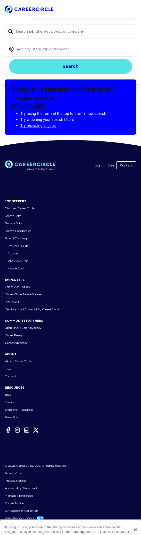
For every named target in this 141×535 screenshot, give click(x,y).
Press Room (13, 417)
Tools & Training (16, 238)
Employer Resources (19, 409)
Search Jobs (13, 216)
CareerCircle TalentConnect (24, 294)
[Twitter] (35, 430)
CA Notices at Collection (21, 510)
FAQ (8, 368)
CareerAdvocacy (16, 343)
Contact (126, 165)
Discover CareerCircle (19, 208)
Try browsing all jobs (38, 125)
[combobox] (70, 49)
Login (98, 165)
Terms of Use (13, 473)
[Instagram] (17, 430)
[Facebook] (8, 430)
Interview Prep (18, 261)
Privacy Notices (15, 480)
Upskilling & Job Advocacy (23, 328)
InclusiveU (12, 302)
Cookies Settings (16, 495)
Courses (13, 253)
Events (9, 402)
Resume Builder (19, 246)
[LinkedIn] (26, 430)
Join (111, 165)
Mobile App (16, 268)
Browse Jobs (13, 223)
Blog (8, 394)
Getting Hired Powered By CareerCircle (32, 309)
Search (70, 66)
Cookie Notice (14, 503)
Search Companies (18, 231)
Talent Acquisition (17, 287)
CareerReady (14, 335)
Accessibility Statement (21, 488)
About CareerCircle (18, 361)
